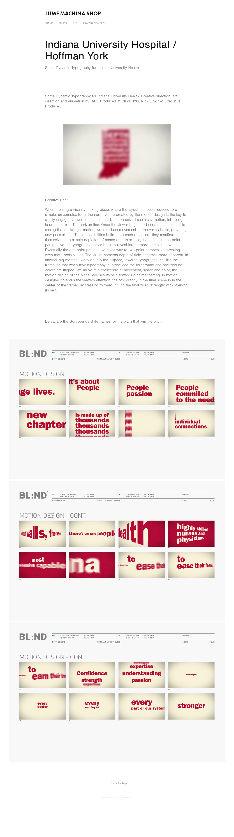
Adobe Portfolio (123, 797)
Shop (49, 22)
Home (63, 22)
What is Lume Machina (89, 22)
